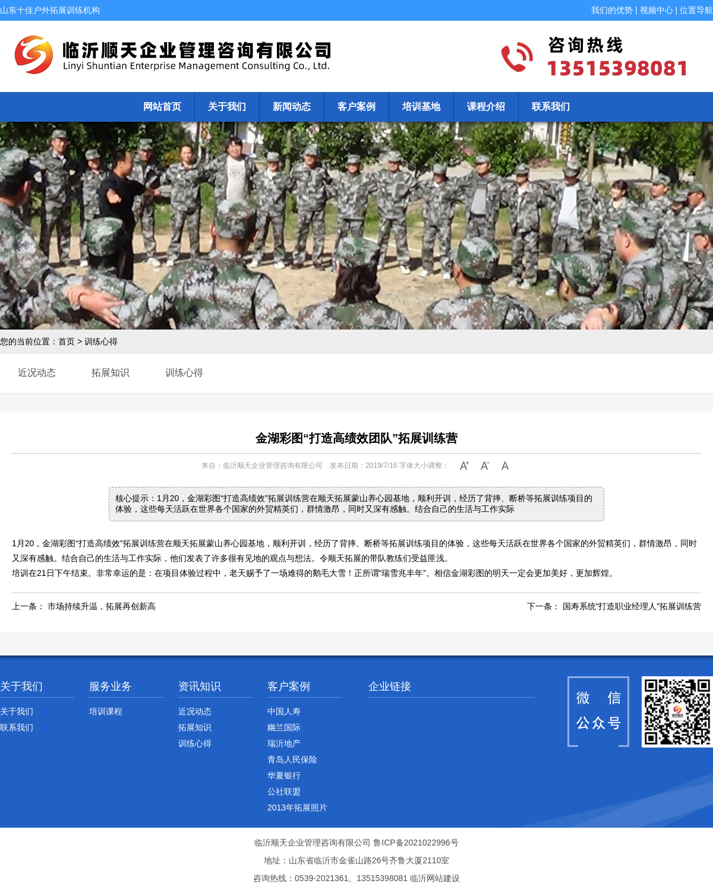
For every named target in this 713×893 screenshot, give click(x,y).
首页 (66, 341)
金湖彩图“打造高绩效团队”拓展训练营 (356, 438)
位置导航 (696, 10)
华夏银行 (284, 775)
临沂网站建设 (435, 878)
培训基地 (421, 107)
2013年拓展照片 (297, 807)
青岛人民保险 (292, 759)
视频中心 (656, 10)
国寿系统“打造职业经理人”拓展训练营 (632, 606)
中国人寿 (284, 711)
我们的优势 (612, 10)
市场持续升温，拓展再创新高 (102, 606)
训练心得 (101, 341)
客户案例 (356, 107)
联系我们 (551, 107)
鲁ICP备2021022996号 (415, 842)
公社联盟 (284, 791)
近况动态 (37, 373)
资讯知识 (199, 686)
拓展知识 (111, 373)
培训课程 (105, 711)
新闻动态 (292, 107)
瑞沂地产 (284, 743)
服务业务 (110, 686)
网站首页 (162, 107)
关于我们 (227, 107)
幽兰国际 (284, 727)
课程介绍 (486, 107)
